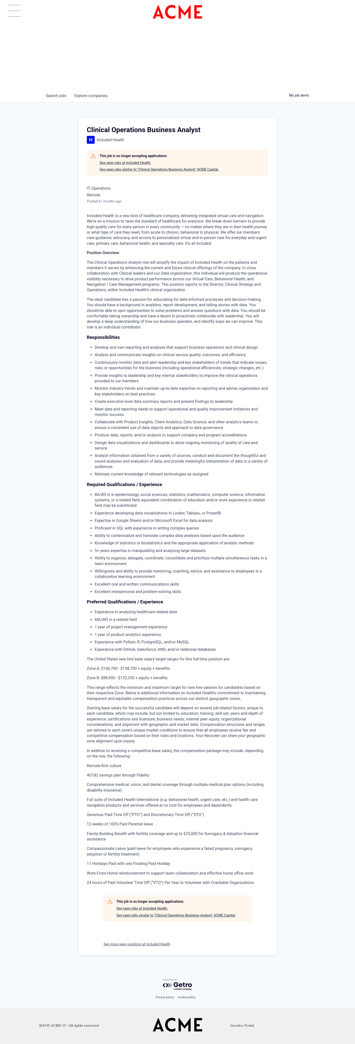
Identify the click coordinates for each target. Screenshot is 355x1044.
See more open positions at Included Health (137, 944)
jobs (56, 95)
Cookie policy (186, 997)
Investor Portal (242, 1026)
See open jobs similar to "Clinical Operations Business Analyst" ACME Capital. (159, 169)
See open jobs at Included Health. (125, 163)
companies (90, 95)
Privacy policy (165, 997)
